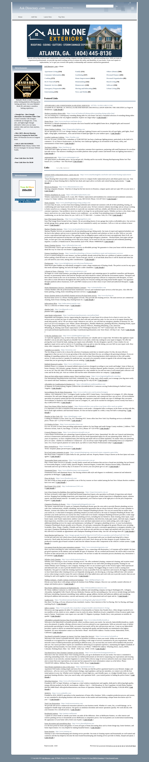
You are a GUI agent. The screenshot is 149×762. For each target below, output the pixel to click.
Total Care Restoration (52, 703)
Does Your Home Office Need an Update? (59, 406)
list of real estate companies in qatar (57, 452)
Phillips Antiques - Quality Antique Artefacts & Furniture (64, 580)
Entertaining (49, 92)
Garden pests (49, 600)
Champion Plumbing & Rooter (55, 504)
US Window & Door (52, 424)
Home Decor (49, 121)
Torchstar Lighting (51, 147)
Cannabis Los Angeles (52, 350)
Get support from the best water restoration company (63, 547)
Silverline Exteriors (51, 681)
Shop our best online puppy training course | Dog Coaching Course (67, 376)
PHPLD (78, 758)
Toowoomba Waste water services (56, 460)
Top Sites (61, 17)
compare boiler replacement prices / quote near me (62, 175)
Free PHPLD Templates (97, 758)
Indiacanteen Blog (51, 303)
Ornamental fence (51, 470)
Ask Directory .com (32, 8)
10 (110, 746)
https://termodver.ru (51, 446)
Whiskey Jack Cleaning (53, 559)
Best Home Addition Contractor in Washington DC (62, 588)
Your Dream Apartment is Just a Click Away (60, 667)
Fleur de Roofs (50, 478)
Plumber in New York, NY (54, 416)
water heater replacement (53, 315)
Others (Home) (112, 71)
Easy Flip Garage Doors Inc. (54, 219)
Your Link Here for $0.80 (24, 158)
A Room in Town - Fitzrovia (54, 271)
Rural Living (111, 82)
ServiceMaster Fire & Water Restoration (58, 392)
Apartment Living (51, 71)
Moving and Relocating (83, 88)
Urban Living (111, 88)
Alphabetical (66, 168)
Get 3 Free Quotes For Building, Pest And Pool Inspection (64, 492)
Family (77, 71)
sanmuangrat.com (51, 157)
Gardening (79, 75)
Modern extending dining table (55, 113)
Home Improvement (82, 78)
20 (131, 746)
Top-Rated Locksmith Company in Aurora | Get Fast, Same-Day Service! (69, 636)
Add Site (34, 17)
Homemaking (80, 82)
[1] (97, 746)
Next (134, 746)
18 (127, 746)
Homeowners (80, 85)
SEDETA (48, 693)
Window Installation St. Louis (55, 195)
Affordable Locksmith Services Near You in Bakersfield (64, 620)
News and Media (81, 92)
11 (112, 746)
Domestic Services (51, 85)
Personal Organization (115, 78)
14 (118, 746)
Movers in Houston (51, 187)
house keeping (49, 731)
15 (120, 746)
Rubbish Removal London (53, 364)
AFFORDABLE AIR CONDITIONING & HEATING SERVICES (67, 105)
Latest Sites (48, 17)
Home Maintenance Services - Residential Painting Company (65, 288)
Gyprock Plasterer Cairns (53, 432)
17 (125, 746)
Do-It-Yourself (50, 82)
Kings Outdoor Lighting (53, 129)
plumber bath (49, 309)
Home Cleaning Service (53, 245)
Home (20, 17)
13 (116, 746)
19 (129, 746)
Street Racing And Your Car (54, 535)
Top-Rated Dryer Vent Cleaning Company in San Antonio (64, 653)
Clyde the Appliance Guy (53, 336)
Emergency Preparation (53, 88)
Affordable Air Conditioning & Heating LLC (60, 384)
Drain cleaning (50, 203)
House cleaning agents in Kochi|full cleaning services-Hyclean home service (71, 295)
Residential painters (51, 713)
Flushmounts (49, 263)
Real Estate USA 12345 (53, 486)
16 (122, 746)
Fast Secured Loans (112, 758)
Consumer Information (53, 75)
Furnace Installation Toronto (54, 253)
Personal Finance (113, 75)
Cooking (48, 78)
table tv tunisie (50, 608)
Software (110, 85)
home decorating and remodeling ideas (58, 723)
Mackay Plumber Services (53, 229)
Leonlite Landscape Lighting (54, 137)
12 (114, 746)
